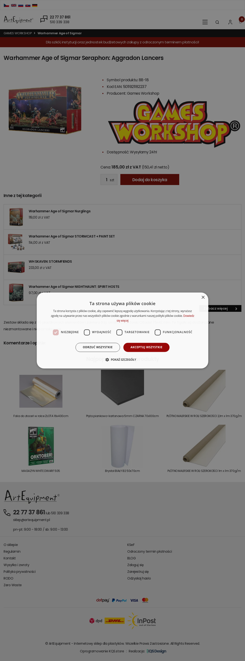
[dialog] (122, 330)
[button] (122, 360)
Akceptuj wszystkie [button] (146, 347)
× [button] (203, 297)
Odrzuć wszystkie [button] (97, 347)
